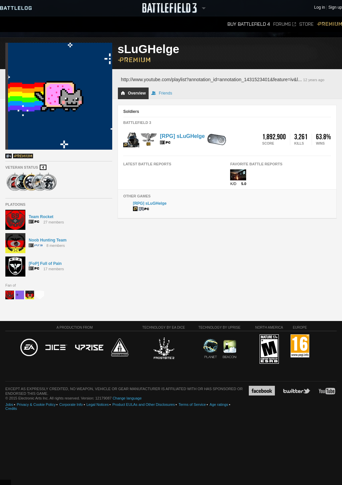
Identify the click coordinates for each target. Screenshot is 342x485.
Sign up (335, 7)
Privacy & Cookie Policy (36, 404)
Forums (284, 24)
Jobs (9, 404)
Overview (133, 93)
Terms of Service (192, 404)
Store (306, 24)
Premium (329, 24)
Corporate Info (70, 404)
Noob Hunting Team (47, 240)
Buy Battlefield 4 (248, 24)
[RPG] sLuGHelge (182, 136)
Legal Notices (98, 404)
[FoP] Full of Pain (45, 263)
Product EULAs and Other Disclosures (143, 404)
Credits (11, 409)
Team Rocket (41, 216)
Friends (161, 93)
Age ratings (218, 404)
